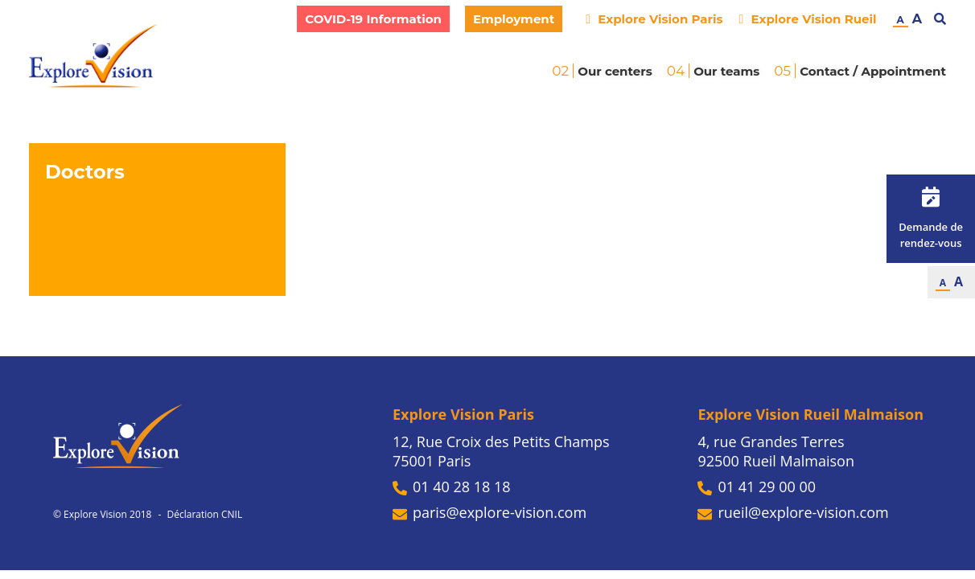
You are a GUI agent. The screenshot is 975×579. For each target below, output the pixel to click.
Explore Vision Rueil (807, 19)
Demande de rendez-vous (931, 218)
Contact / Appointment (873, 71)
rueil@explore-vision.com (792, 512)
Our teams (726, 71)
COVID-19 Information (373, 19)
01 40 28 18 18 (452, 486)
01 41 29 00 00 (756, 486)
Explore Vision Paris (654, 19)
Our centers (615, 71)
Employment (513, 19)
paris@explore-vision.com (489, 512)
